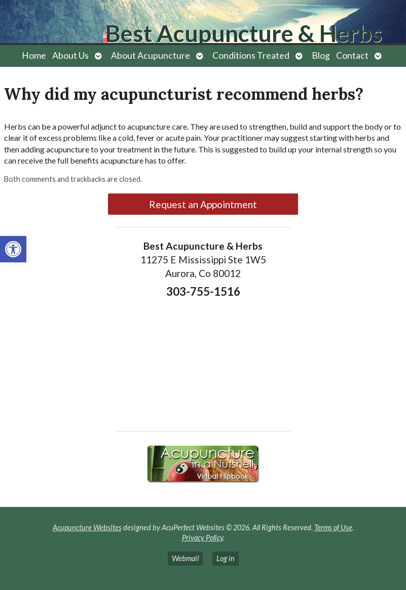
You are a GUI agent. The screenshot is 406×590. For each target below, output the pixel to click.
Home (34, 55)
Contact (352, 55)
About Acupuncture (150, 55)
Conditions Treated (250, 55)
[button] (13, 249)
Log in (225, 558)
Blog (321, 55)
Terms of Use (333, 527)
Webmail (185, 558)
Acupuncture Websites (87, 527)
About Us (70, 55)
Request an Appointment (203, 204)
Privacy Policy (202, 537)
